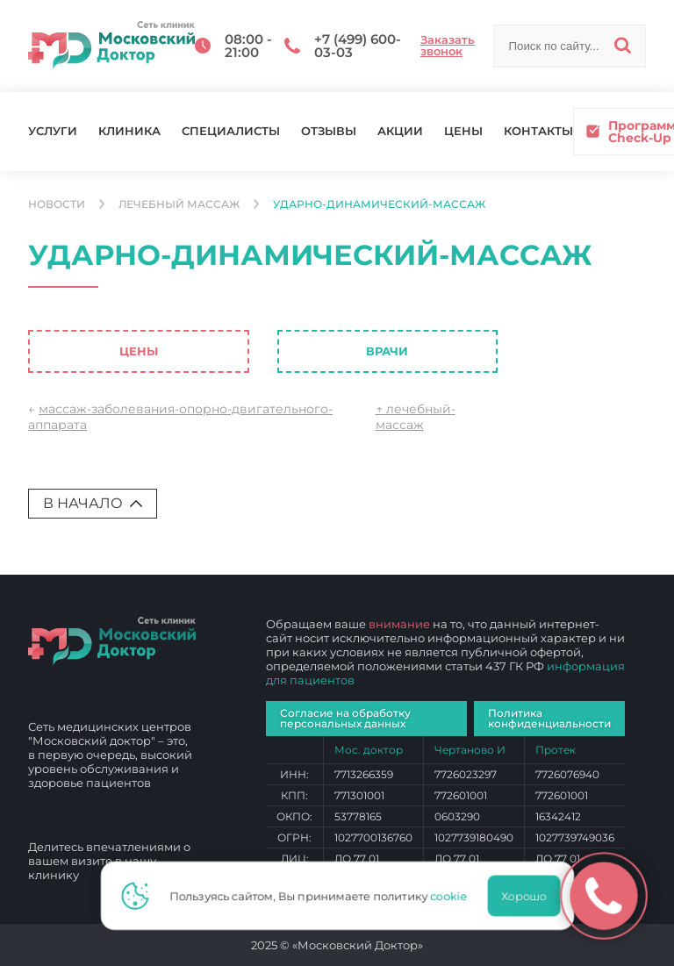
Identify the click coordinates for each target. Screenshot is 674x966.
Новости (56, 204)
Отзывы (328, 131)
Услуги (52, 131)
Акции (400, 131)
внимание (399, 624)
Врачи (387, 351)
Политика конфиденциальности (549, 718)
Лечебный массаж (179, 204)
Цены (463, 131)
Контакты (538, 131)
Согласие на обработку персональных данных (345, 718)
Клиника (129, 131)
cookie (453, 896)
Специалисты (231, 131)
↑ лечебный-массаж (415, 417)
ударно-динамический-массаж (379, 204)
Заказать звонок (447, 45)
